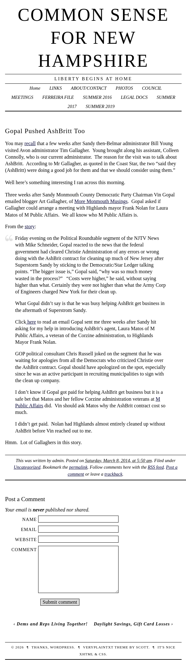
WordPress (62, 647)
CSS (102, 654)
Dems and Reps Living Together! (52, 623)
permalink (78, 467)
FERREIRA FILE (58, 97)
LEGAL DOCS (134, 97)
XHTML (86, 654)
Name (29, 519)
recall (30, 143)
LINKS (55, 88)
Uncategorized (27, 467)
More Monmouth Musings (101, 201)
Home (35, 88)
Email (29, 529)
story (30, 226)
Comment (24, 549)
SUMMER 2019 (100, 106)
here (31, 322)
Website (26, 539)
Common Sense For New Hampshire (93, 38)
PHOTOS (124, 88)
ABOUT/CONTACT (89, 88)
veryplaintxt (98, 647)
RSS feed (156, 467)
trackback (113, 474)
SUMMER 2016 (97, 97)
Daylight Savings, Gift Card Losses (132, 623)
